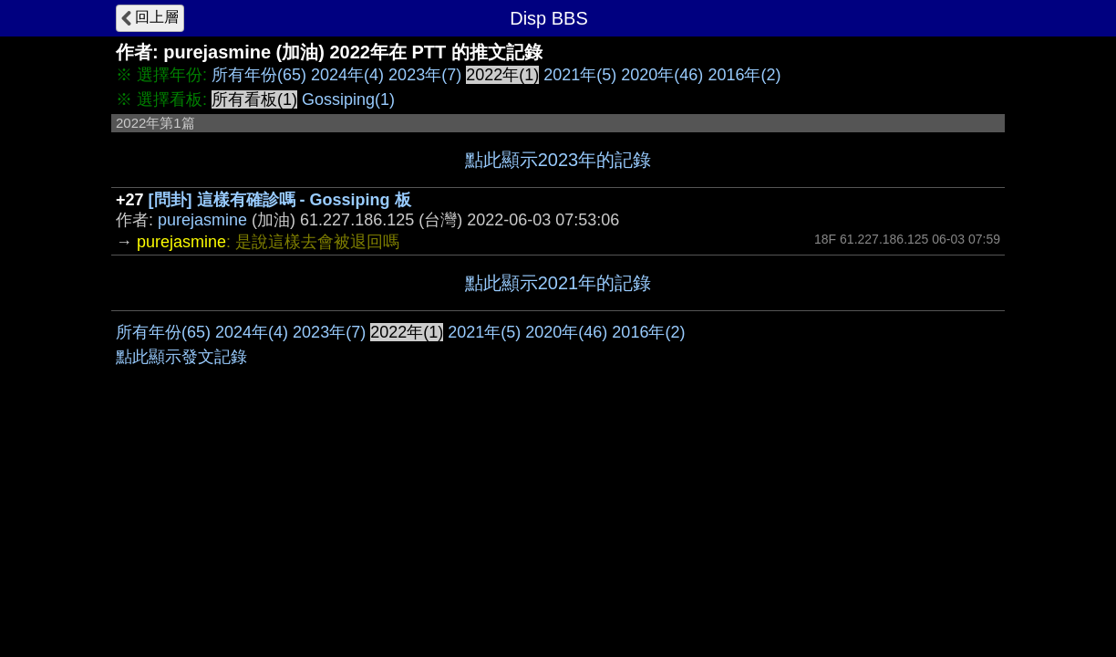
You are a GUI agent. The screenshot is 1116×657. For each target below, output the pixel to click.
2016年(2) (744, 75)
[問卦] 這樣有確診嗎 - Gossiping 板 (280, 200)
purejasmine (202, 220)
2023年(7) (424, 75)
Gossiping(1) (348, 99)
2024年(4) (347, 75)
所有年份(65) (259, 75)
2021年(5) (579, 75)
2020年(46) (662, 75)
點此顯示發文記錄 (181, 357)
